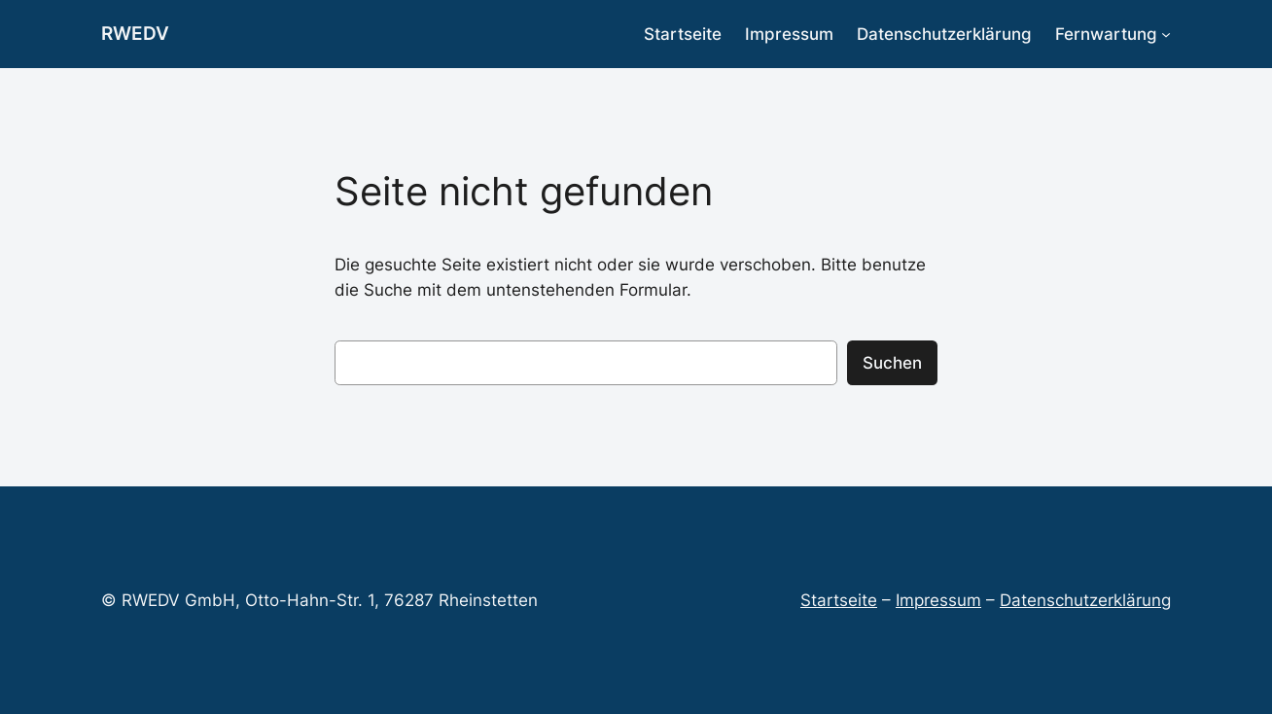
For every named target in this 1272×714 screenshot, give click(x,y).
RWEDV (135, 33)
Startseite (838, 600)
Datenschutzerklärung (1085, 600)
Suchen (892, 363)
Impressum (938, 600)
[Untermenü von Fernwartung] (1166, 34)
